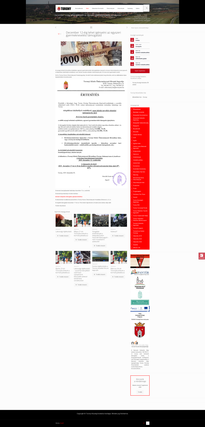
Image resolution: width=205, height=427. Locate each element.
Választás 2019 (137, 236)
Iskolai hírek (136, 163)
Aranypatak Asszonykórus (140, 115)
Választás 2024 (137, 239)
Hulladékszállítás (138, 160)
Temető (135, 197)
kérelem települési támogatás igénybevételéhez (68, 196)
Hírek (145, 15)
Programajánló (137, 191)
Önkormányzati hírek (138, 182)
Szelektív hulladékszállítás (142, 52)
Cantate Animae (137, 134)
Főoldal (139, 15)
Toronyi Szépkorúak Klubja (140, 215)
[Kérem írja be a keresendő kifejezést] (140, 27)
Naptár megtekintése (140, 70)
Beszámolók (136, 129)
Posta (134, 188)
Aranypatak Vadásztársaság (141, 123)
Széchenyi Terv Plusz (139, 194)
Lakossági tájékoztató (64, 231)
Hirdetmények (137, 157)
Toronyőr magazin (138, 228)
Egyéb (135, 140)
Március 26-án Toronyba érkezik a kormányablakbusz (118, 270)
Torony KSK (136, 205)
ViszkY (62, 423)
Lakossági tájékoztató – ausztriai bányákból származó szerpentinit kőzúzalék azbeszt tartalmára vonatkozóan (82, 274)
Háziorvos (136, 154)
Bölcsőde (135, 131)
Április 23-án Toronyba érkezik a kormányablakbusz (63, 270)
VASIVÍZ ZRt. (136, 247)
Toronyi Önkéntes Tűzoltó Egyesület (140, 212)
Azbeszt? (114, 231)
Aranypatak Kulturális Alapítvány (139, 119)
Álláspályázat (137, 109)
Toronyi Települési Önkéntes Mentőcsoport (140, 219)
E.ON (134, 137)
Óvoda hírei (136, 185)
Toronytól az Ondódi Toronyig (138, 232)
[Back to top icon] (147, 423)
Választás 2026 (137, 242)
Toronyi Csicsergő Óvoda (140, 208)
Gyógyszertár (137, 151)
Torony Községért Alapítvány (138, 201)
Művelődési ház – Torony (139, 97)
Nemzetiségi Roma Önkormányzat (138, 178)
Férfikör (138, 40)
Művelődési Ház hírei (139, 172)
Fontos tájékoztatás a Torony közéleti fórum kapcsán (100, 268)
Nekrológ (135, 175)
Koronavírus (136, 166)
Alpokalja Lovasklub (138, 112)
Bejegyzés (136, 126)
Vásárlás (135, 245)
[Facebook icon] (143, 423)
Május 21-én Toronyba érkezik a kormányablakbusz (81, 233)
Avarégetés (139, 46)
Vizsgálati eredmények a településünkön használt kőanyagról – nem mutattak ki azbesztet (100, 236)
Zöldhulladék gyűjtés (141, 58)
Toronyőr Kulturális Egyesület (138, 224)
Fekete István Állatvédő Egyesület (139, 147)
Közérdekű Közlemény (140, 17)
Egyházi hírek (136, 143)
